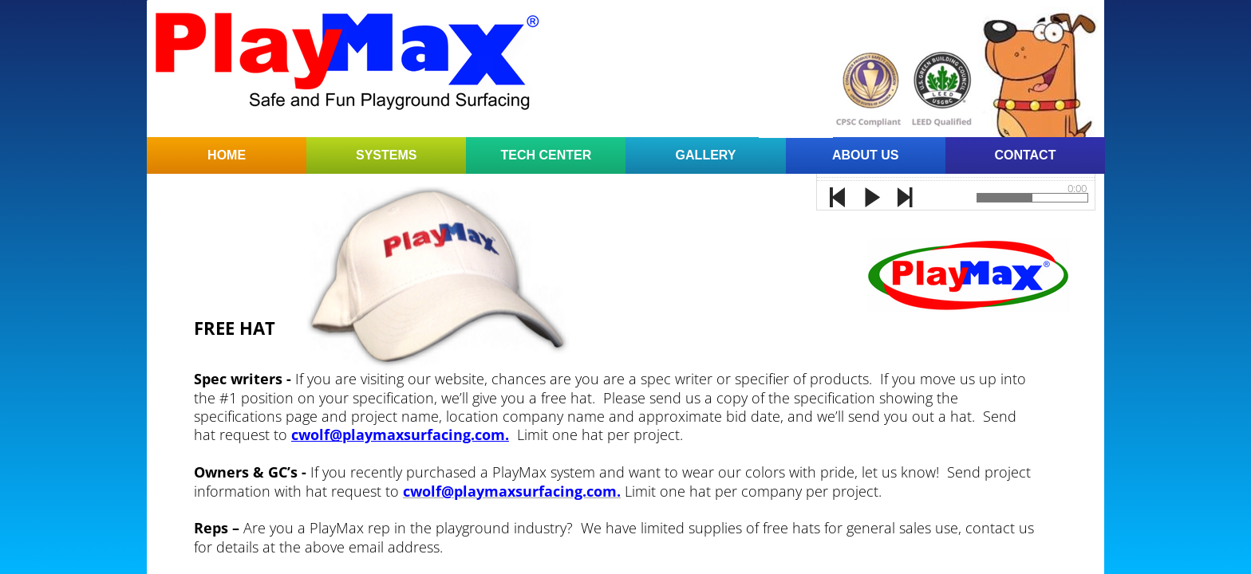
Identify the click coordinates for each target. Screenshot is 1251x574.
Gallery (706, 155)
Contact (1025, 155)
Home (226, 155)
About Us (865, 155)
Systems (386, 155)
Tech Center (546, 155)
